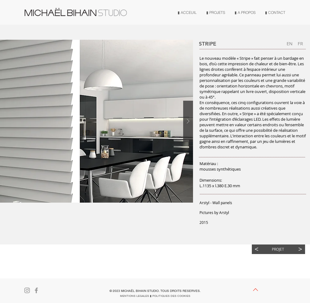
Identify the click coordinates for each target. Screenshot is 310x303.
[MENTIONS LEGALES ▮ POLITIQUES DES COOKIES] (155, 296)
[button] (52, 222)
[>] (300, 249)
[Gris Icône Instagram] (27, 290)
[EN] (289, 43)
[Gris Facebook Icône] (36, 290)
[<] (256, 249)
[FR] (300, 43)
